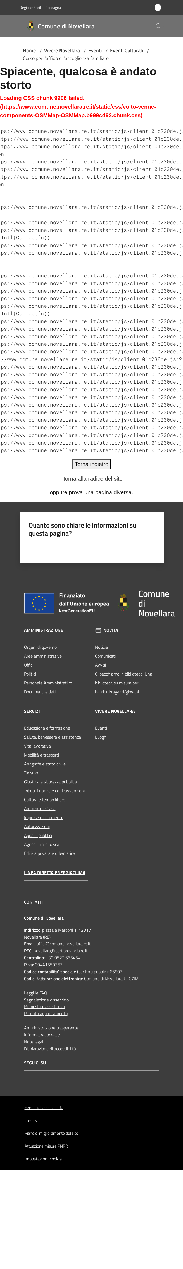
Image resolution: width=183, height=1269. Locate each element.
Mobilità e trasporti (41, 755)
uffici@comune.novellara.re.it (64, 943)
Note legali (34, 1041)
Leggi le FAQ (35, 992)
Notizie (101, 647)
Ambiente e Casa (40, 808)
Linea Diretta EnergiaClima (54, 872)
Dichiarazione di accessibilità (50, 1048)
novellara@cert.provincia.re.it (61, 950)
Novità (110, 630)
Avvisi (100, 665)
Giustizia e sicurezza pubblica (50, 781)
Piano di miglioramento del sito (51, 1133)
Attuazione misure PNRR (46, 1146)
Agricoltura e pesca (41, 844)
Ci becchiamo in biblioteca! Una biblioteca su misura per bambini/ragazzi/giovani (123, 683)
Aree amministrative (43, 656)
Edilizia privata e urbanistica (49, 853)
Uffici (28, 665)
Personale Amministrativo (48, 682)
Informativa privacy (42, 1034)
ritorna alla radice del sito (91, 479)
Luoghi (101, 737)
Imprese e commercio (43, 817)
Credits (31, 1120)
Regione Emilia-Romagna (40, 7)
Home (29, 50)
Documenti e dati (40, 691)
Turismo (31, 772)
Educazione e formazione (47, 728)
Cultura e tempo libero (44, 799)
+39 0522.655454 (63, 957)
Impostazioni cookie (43, 1158)
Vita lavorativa (37, 746)
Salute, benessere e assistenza (52, 737)
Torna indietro (91, 464)
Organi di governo (40, 647)
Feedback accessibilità (44, 1107)
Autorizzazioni (37, 826)
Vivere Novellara (62, 50)
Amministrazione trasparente (51, 1027)
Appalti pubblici (38, 835)
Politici (30, 674)
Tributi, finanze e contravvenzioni (54, 790)
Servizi (32, 711)
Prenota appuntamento (46, 1013)
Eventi (95, 50)
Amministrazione (43, 630)
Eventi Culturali (126, 50)
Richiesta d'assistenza (44, 1006)
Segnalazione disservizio (46, 999)
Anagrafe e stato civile (45, 763)
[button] (159, 26)
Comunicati (105, 656)
